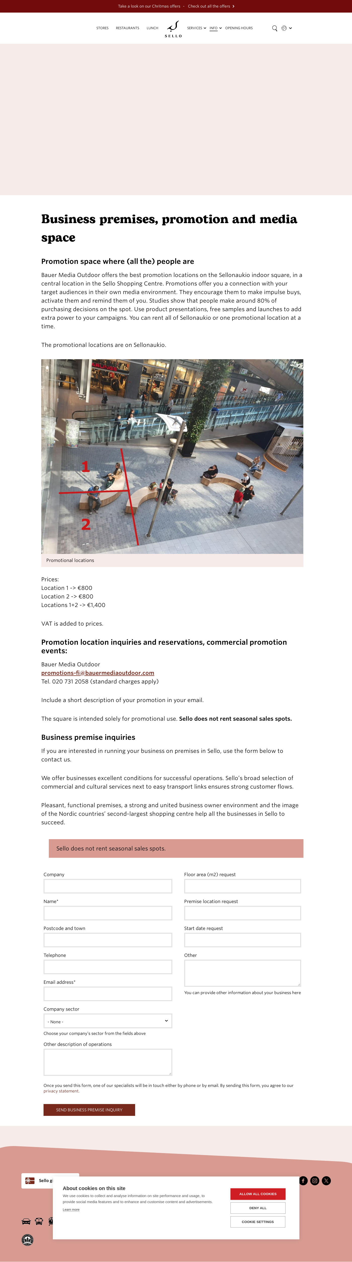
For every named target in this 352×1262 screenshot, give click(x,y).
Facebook (303, 1180)
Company (54, 874)
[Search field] (274, 28)
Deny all (259, 1208)
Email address (58, 982)
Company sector (61, 1009)
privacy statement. (62, 1091)
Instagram (314, 1180)
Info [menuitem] (214, 28)
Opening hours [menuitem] (239, 28)
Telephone (55, 955)
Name (50, 901)
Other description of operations (78, 1044)
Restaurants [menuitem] (127, 28)
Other (190, 955)
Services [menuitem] (194, 28)
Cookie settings (259, 1222)
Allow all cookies (259, 1194)
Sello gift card (53, 1180)
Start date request (203, 928)
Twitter (326, 1180)
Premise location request (211, 901)
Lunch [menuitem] (152, 28)
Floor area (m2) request (210, 874)
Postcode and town (64, 928)
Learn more (71, 1210)
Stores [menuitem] (102, 28)
